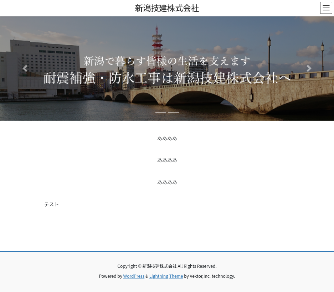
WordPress (134, 276)
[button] (25, 68)
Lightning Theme (166, 276)
